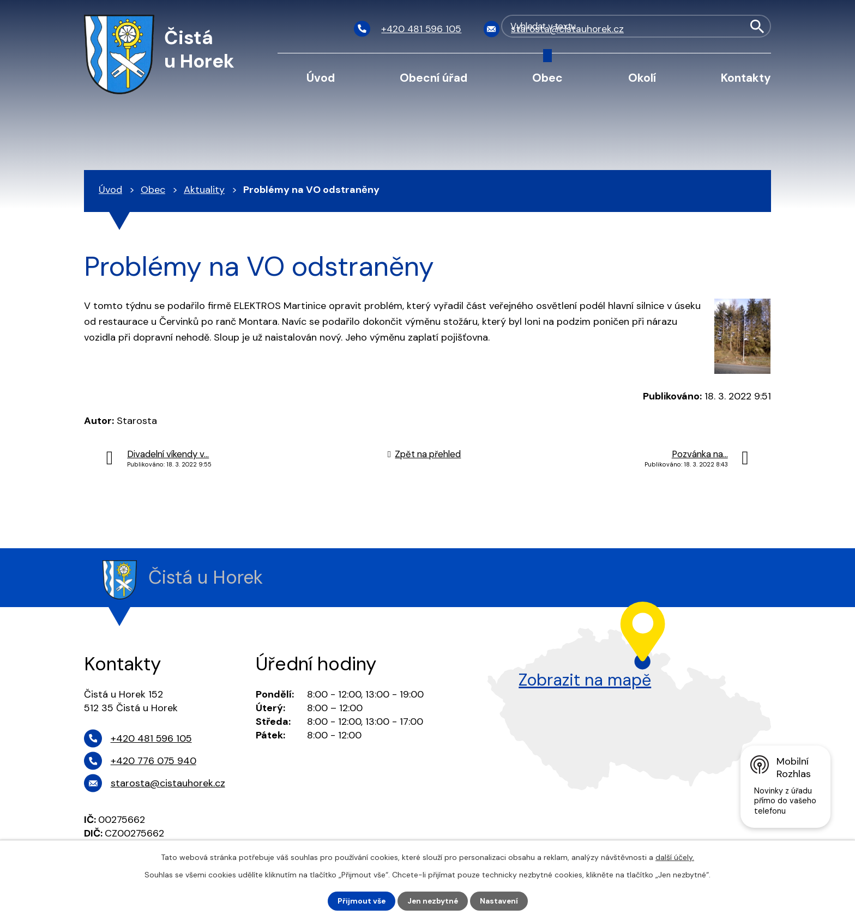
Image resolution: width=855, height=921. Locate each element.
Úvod (320, 77)
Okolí (642, 77)
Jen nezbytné (432, 901)
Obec (547, 77)
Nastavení (500, 901)
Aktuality (204, 189)
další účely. (674, 857)
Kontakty (746, 77)
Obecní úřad (433, 77)
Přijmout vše (360, 901)
